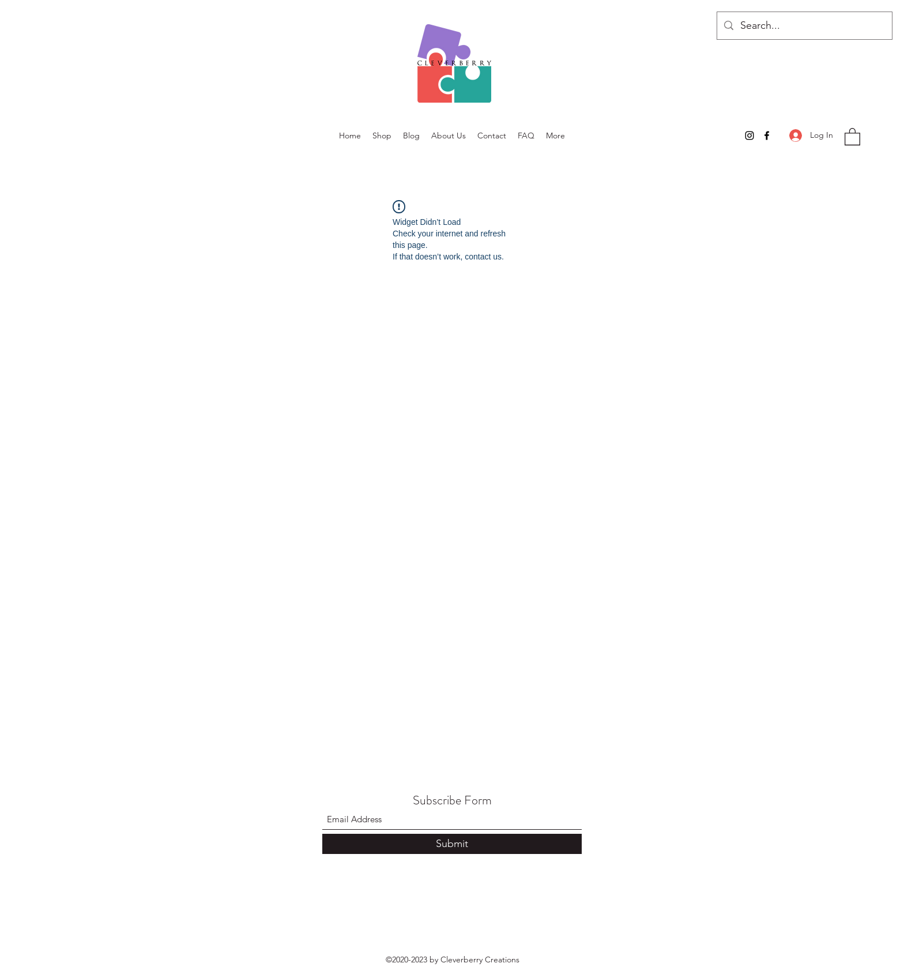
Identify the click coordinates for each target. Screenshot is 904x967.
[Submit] (452, 844)
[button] (852, 136)
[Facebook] (767, 135)
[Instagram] (749, 135)
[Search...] (804, 26)
